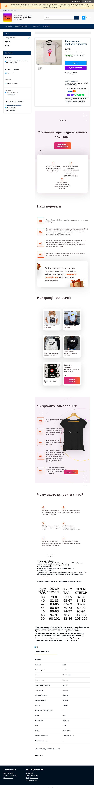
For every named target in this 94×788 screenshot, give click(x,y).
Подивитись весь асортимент (62, 145)
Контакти (46, 26)
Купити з (75, 68)
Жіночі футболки (8, 773)
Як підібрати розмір (32, 778)
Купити (76, 63)
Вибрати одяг (71, 472)
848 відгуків (77, 1)
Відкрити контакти (72, 380)
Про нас (36, 26)
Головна (8, 26)
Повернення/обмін (31, 780)
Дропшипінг (29, 773)
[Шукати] (76, 18)
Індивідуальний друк (32, 775)
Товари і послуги (21, 26)
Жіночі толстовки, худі (10, 775)
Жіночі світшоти (8, 778)
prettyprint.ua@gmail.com (14, 105)
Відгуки (7, 45)
